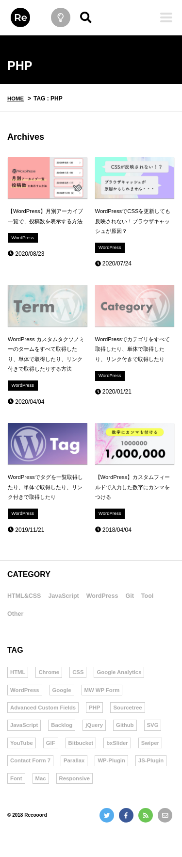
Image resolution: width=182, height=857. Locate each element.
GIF (52, 768)
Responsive (116, 805)
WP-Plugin (148, 786)
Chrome (50, 695)
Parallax (109, 786)
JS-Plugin (23, 805)
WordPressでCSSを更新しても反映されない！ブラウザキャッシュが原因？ (133, 222)
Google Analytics (123, 695)
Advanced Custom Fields (45, 731)
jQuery (97, 750)
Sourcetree (133, 731)
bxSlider (121, 768)
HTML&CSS (28, 616)
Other (41, 635)
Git (157, 616)
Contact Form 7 (63, 786)
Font (56, 805)
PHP (99, 731)
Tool (15, 635)
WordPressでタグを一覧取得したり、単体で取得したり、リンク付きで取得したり (45, 505)
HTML (18, 695)
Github (129, 750)
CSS (81, 695)
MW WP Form (105, 713)
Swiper (19, 786)
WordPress (23, 250)
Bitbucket (83, 768)
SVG (158, 750)
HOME (16, 98)
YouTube (22, 768)
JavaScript (77, 616)
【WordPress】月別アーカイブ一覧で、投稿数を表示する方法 (45, 222)
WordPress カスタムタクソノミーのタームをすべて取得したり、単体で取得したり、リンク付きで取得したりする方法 (46, 364)
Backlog (64, 750)
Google (64, 713)
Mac (81, 805)
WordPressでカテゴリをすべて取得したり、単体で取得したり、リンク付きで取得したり (133, 359)
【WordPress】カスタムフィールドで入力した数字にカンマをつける (133, 505)
